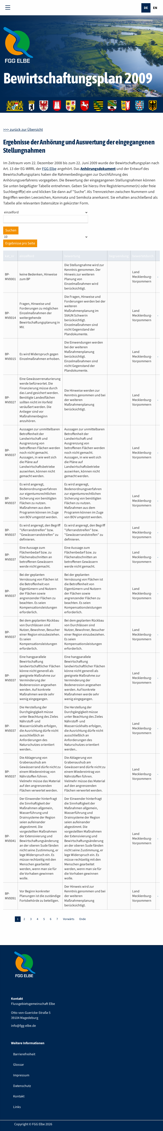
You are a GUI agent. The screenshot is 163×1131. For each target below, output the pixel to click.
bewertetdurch (143, 256)
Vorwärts (68, 919)
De (146, 8)
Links (17, 1107)
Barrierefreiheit (24, 1054)
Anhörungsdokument (98, 168)
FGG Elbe (49, 168)
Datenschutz (22, 1086)
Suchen (10, 230)
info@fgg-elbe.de (23, 1025)
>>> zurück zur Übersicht (23, 129)
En (155, 8)
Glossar (18, 1064)
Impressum (21, 1075)
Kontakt (18, 1096)
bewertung (72, 256)
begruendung (119, 256)
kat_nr (9, 256)
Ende (82, 919)
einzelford (27, 256)
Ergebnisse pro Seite (20, 243)
